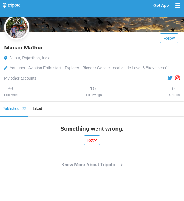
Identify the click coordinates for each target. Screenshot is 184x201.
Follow (169, 38)
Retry (92, 140)
